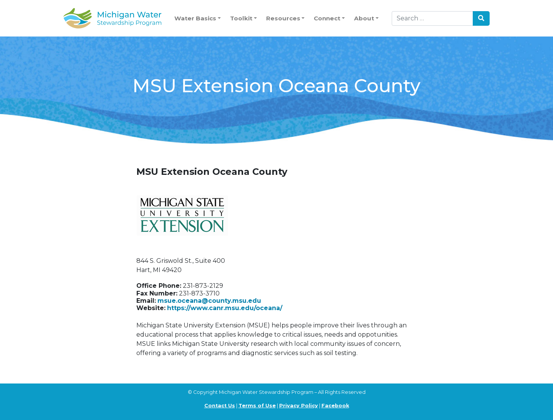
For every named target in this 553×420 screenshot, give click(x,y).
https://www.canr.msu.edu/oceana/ (224, 308)
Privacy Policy (298, 405)
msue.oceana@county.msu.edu (209, 300)
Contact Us (219, 405)
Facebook (335, 405)
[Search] (432, 18)
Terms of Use (257, 405)
